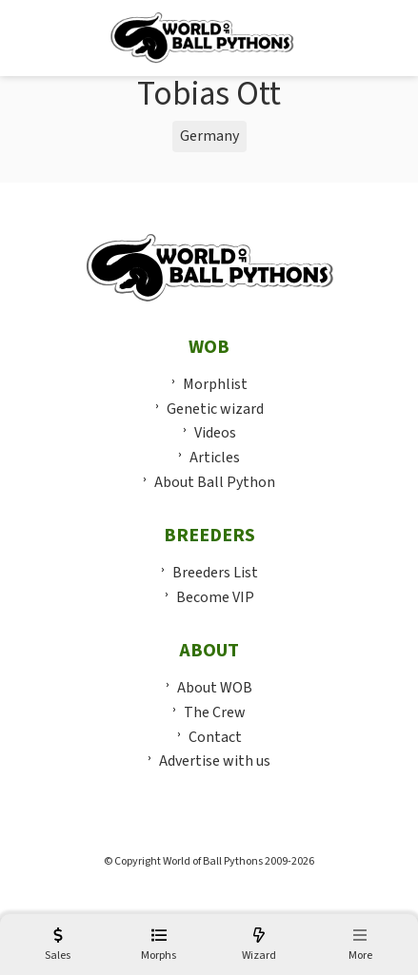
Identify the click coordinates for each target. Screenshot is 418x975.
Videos (215, 432)
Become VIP (215, 597)
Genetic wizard (215, 409)
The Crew (215, 712)
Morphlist (215, 384)
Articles (214, 457)
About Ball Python (214, 482)
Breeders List (215, 572)
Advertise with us (214, 761)
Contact (215, 737)
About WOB (214, 687)
